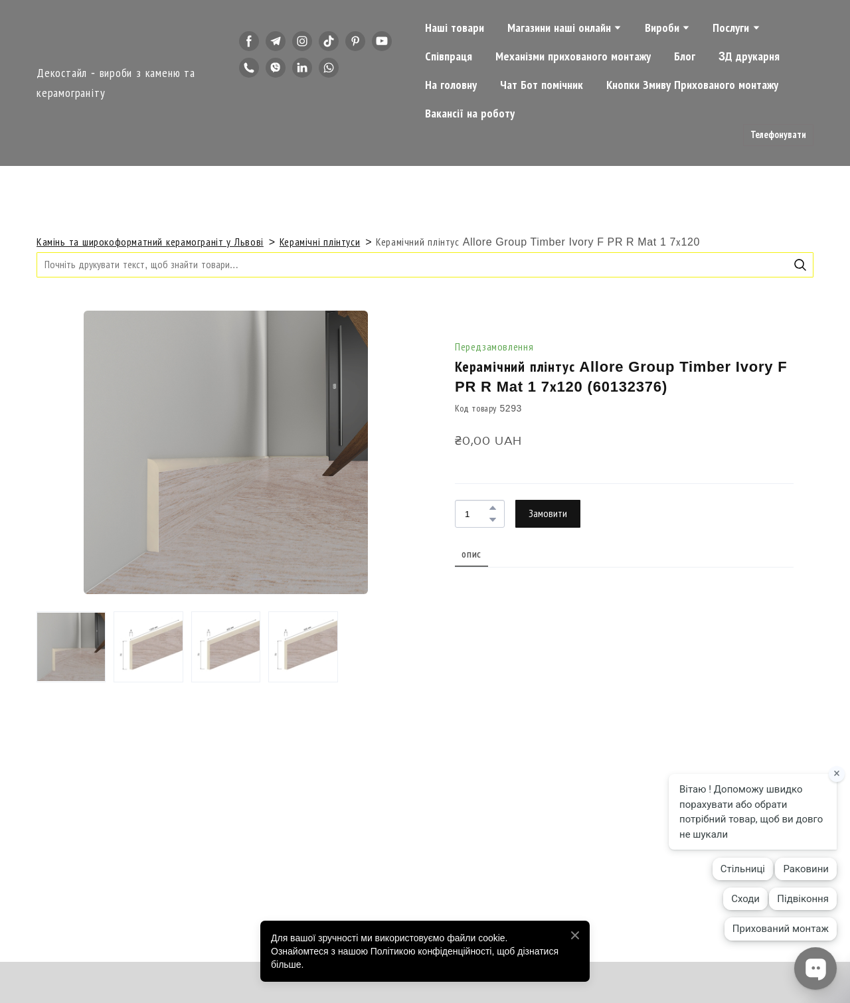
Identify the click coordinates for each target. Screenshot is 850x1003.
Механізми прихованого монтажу (573, 56)
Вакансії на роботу (470, 113)
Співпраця (448, 56)
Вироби (662, 28)
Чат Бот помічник (541, 85)
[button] (249, 41)
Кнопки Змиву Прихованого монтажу (692, 85)
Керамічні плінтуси (320, 242)
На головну (451, 85)
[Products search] (425, 264)
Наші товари (454, 28)
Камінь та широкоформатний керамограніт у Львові (150, 242)
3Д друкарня (749, 56)
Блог (684, 56)
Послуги (731, 28)
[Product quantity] (476, 513)
